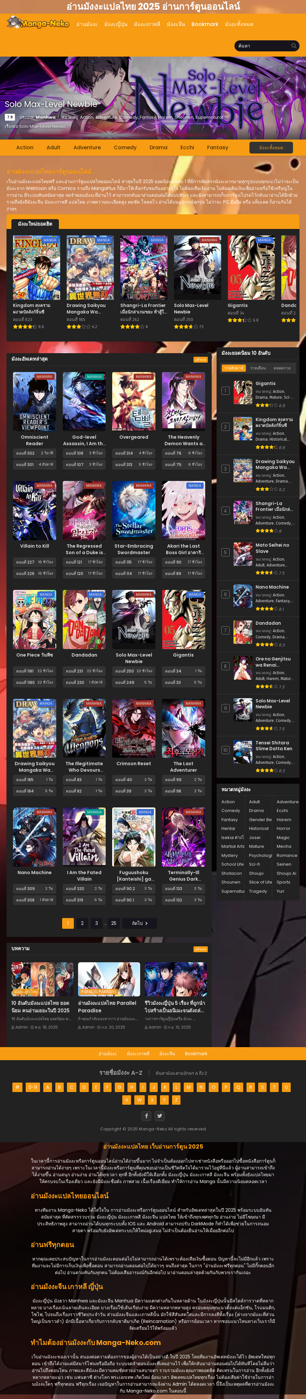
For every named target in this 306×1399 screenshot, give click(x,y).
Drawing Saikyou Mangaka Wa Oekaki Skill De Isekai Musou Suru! (275, 465)
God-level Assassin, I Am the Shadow (84, 443)
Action (24, 147)
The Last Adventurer (183, 766)
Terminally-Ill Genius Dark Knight (183, 879)
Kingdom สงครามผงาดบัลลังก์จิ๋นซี (274, 423)
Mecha (284, 846)
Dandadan (84, 655)
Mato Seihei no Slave (272, 548)
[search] (294, 46)
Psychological (264, 855)
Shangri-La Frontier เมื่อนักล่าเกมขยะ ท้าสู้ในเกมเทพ (274, 507)
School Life (232, 864)
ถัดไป (140, 923)
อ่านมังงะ (108, 1053)
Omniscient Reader (34, 440)
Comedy (125, 147)
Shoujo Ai (286, 873)
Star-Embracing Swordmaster (133, 549)
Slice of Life (260, 882)
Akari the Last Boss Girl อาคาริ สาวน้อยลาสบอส (183, 552)
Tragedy (258, 891)
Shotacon (231, 873)
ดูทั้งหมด (200, 360)
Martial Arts (233, 846)
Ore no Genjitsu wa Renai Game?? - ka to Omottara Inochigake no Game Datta (273, 662)
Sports (283, 882)
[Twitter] (160, 1116)
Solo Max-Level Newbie (134, 658)
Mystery (229, 855)
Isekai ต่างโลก (235, 837)
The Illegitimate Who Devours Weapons (84, 770)
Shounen (230, 882)
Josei (254, 837)
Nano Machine (35, 872)
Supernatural (235, 891)
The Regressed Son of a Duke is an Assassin (84, 552)
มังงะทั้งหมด (271, 147)
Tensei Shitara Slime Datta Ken (274, 746)
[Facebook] (146, 1116)
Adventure (87, 147)
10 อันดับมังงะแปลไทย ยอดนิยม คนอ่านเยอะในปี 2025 (40, 1007)
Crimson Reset (133, 763)
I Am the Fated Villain (84, 875)
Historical (278, 439)
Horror (283, 828)
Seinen (284, 864)
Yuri (280, 891)
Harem (273, 678)
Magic (283, 837)
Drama (158, 147)
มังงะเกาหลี (138, 1053)
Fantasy (217, 147)
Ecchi (187, 147)
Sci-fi (288, 397)
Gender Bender (265, 820)
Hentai (228, 828)
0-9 (33, 1087)
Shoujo (256, 873)
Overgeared (133, 437)
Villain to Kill (34, 546)
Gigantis (183, 655)
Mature (276, 397)
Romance (287, 855)
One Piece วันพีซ (34, 655)
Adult (53, 147)
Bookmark (196, 1053)
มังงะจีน (167, 1053)
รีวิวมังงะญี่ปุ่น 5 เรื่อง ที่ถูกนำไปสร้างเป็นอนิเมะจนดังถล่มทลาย (175, 1010)
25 (113, 923)
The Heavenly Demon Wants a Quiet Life (184, 443)
